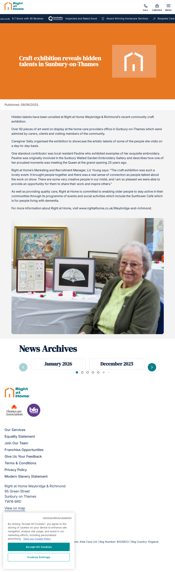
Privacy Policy (16, 470)
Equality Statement (20, 436)
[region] (38, 541)
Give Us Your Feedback (23, 456)
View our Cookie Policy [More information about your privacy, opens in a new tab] (37, 538)
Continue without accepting (57, 517)
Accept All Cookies (39, 546)
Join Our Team (16, 443)
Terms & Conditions (20, 463)
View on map (15, 508)
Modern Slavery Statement (26, 476)
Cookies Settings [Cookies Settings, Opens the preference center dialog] (38, 557)
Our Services (15, 430)
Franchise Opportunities (24, 450)
